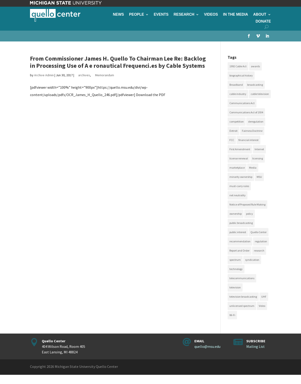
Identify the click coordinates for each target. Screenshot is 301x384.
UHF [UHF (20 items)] (263, 296)
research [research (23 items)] (259, 250)
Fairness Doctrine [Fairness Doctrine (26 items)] (252, 130)
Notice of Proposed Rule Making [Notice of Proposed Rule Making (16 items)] (247, 204)
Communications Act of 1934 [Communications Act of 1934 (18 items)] (246, 112)
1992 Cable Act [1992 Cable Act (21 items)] (238, 66)
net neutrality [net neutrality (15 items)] (237, 195)
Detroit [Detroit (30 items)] (233, 130)
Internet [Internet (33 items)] (259, 149)
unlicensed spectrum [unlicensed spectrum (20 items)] (241, 306)
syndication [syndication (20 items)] (252, 259)
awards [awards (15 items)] (255, 66)
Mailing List (255, 346)
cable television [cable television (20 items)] (260, 94)
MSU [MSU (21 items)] (259, 177)
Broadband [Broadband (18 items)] (236, 84)
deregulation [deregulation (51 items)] (255, 121)
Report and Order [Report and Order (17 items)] (239, 250)
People (136, 14)
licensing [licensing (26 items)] (257, 158)
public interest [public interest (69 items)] (237, 232)
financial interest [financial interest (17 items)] (248, 140)
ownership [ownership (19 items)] (235, 213)
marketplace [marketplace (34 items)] (237, 167)
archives (84, 75)
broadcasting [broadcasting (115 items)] (255, 84)
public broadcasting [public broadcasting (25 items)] (241, 223)
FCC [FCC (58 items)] (231, 140)
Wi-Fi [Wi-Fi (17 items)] (232, 315)
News (118, 14)
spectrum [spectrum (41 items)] (235, 259)
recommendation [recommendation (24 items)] (239, 241)
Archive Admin (44, 75)
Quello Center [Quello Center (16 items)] (258, 232)
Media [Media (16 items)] (252, 167)
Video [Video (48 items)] (262, 306)
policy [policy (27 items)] (249, 213)
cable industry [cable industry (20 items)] (237, 94)
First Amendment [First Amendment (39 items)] (239, 149)
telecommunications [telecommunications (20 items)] (241, 278)
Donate (263, 21)
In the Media (235, 14)
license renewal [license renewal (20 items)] (238, 158)
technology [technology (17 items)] (236, 269)
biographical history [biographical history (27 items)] (241, 75)
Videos (211, 14)
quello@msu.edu (207, 346)
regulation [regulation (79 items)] (261, 241)
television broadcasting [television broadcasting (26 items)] (243, 296)
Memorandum (104, 75)
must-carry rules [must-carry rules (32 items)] (239, 186)
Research (184, 14)
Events (161, 14)
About (259, 14)
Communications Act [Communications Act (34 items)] (242, 103)
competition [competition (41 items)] (236, 121)
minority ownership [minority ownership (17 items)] (240, 177)
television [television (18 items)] (235, 287)
